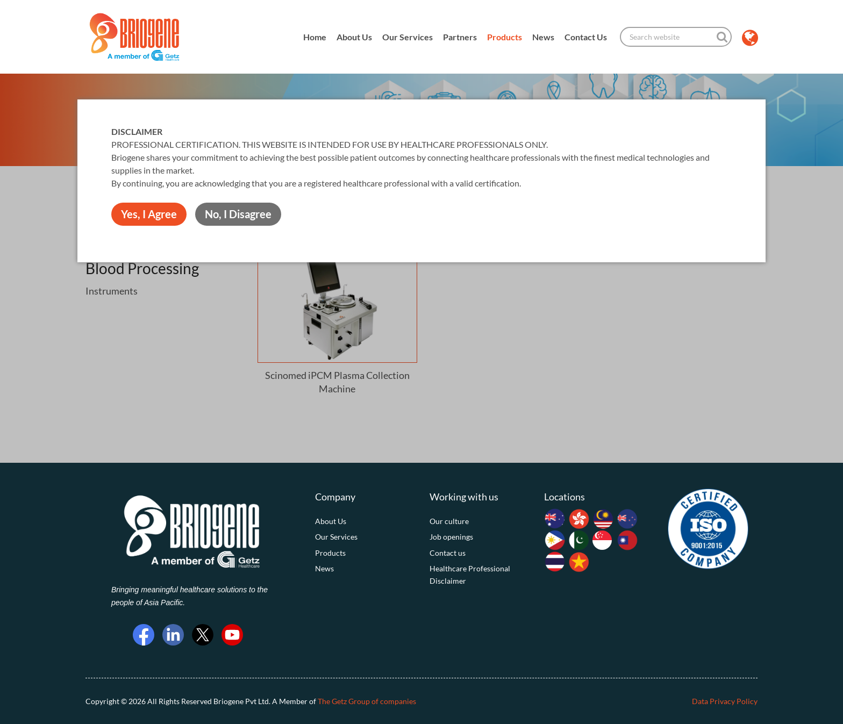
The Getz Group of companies (367, 701)
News (543, 37)
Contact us (448, 552)
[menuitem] (364, 521)
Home (314, 37)
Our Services (407, 37)
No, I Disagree (238, 213)
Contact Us (586, 37)
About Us (354, 37)
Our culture (449, 521)
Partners (460, 37)
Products (504, 37)
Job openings (451, 536)
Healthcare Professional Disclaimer (470, 574)
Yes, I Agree (149, 213)
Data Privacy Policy (725, 701)
